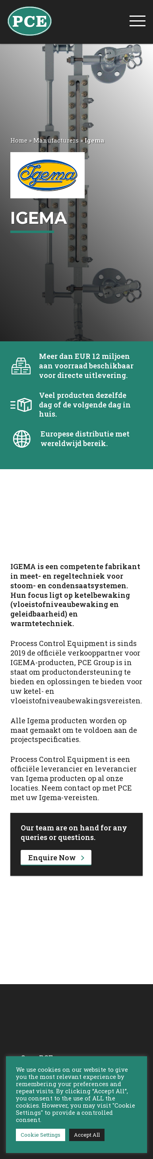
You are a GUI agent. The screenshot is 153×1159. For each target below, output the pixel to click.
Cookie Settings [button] (40, 1134)
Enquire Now (56, 857)
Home (18, 140)
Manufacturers (56, 140)
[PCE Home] (30, 20)
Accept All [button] (87, 1134)
